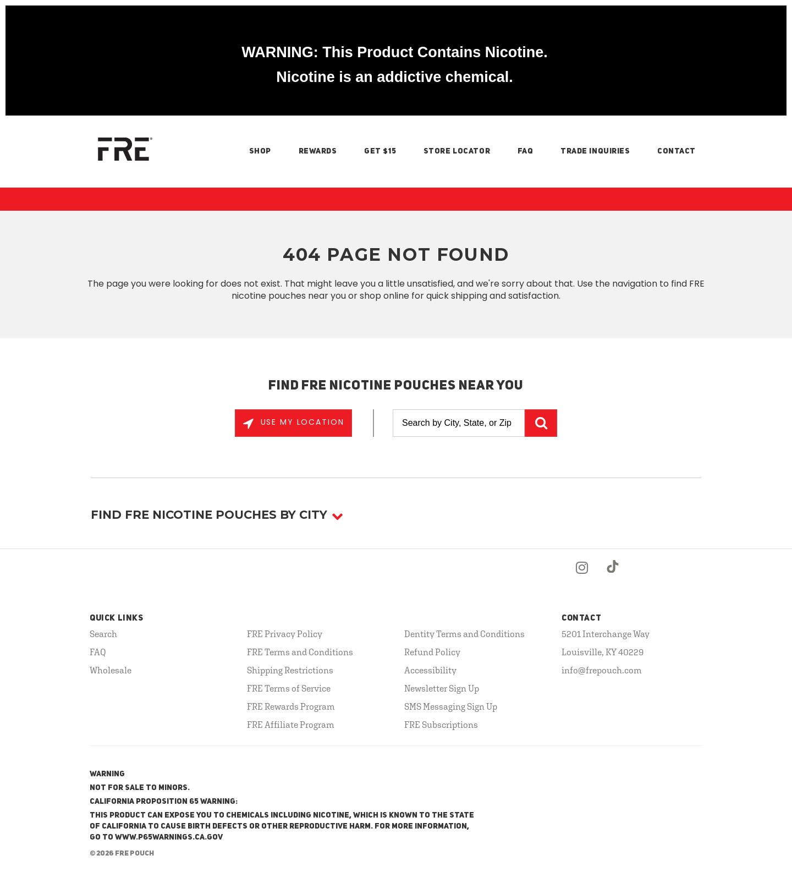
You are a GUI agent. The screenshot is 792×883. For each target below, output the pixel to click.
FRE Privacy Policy (284, 634)
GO (541, 423)
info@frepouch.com (602, 670)
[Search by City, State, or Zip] (459, 423)
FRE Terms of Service (289, 688)
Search (103, 634)
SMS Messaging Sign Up (450, 706)
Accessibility (430, 670)
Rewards (318, 151)
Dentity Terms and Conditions (464, 634)
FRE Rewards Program (291, 706)
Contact (676, 151)
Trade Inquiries (595, 151)
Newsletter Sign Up (441, 688)
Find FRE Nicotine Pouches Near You (396, 386)
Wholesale (110, 670)
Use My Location (300, 421)
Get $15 (380, 151)
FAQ (526, 151)
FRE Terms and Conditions (300, 652)
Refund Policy (432, 652)
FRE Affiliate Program (290, 725)
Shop (260, 151)
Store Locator (457, 151)
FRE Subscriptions (441, 725)
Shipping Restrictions (290, 670)
